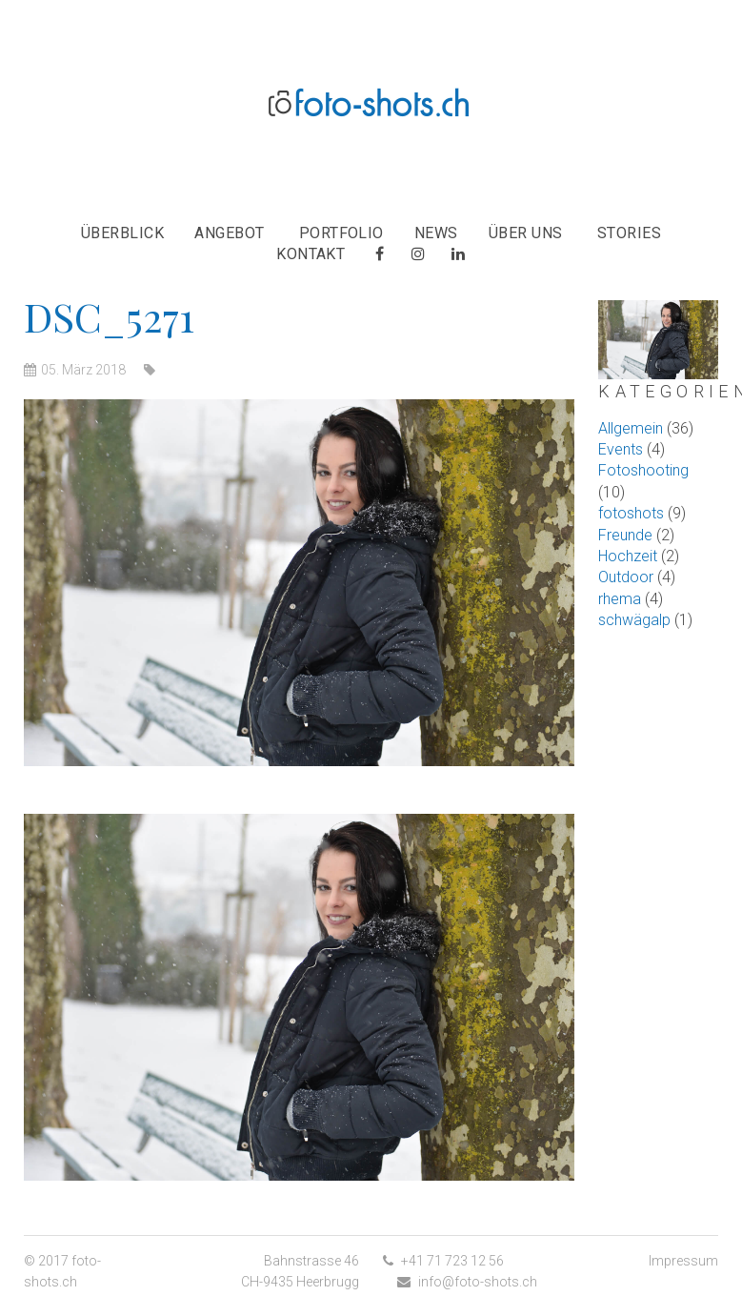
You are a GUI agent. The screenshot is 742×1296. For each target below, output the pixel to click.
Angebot (229, 233)
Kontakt (310, 254)
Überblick (122, 233)
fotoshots (631, 513)
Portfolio (341, 233)
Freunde (625, 535)
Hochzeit (627, 556)
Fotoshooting (643, 470)
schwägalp (634, 620)
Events (620, 449)
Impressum (683, 1260)
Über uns (526, 233)
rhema (619, 599)
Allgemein (630, 428)
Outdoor (625, 577)
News (436, 233)
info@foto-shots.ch (477, 1281)
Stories (629, 233)
